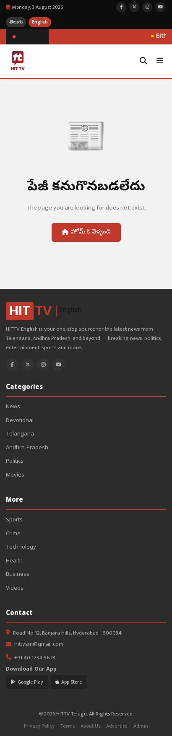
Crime (13, 534)
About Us (90, 726)
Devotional (20, 421)
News (13, 407)
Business (17, 574)
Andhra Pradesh (27, 448)
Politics (14, 461)
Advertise (117, 726)
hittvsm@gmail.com (38, 644)
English (40, 22)
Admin (140, 726)
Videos (14, 588)
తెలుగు (16, 22)
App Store (68, 682)
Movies (15, 475)
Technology (21, 547)
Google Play (26, 682)
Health (14, 561)
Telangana (20, 434)
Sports (14, 520)
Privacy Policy (39, 726)
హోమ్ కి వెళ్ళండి (86, 232)
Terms (67, 726)
